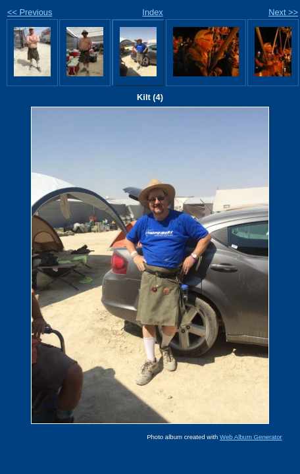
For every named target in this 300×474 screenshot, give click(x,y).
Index (152, 12)
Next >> (283, 12)
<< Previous (29, 12)
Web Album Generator (251, 436)
